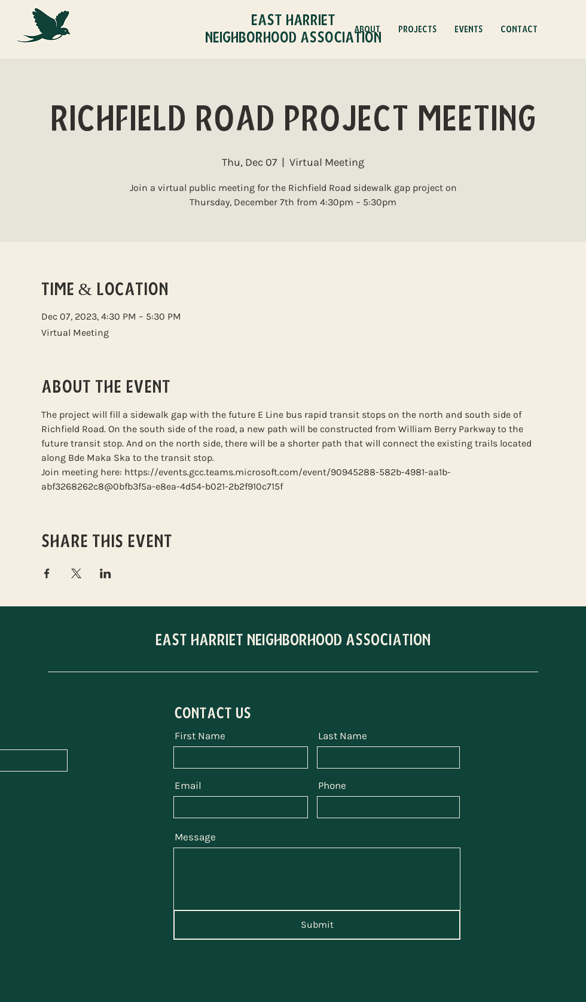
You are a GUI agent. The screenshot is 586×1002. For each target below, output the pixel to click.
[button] (417, 29)
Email (188, 786)
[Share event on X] (76, 573)
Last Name (342, 736)
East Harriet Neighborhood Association (293, 28)
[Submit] (316, 925)
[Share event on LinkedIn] (105, 573)
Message (195, 837)
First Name (200, 736)
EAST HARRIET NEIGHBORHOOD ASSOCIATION (293, 639)
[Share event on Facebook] (47, 573)
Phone (332, 786)
